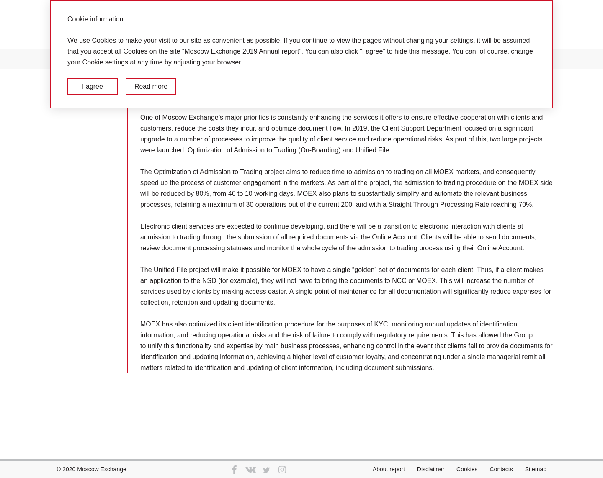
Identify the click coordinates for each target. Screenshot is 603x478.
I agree (92, 86)
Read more (151, 86)
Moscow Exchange (101, 469)
